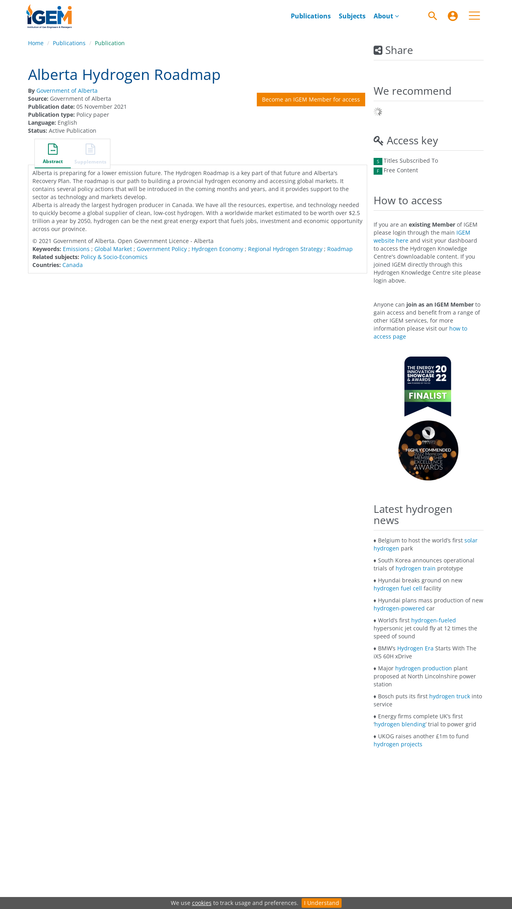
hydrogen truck (449, 696)
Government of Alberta (67, 90)
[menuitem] (453, 16)
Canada (72, 265)
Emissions (76, 249)
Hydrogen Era (415, 648)
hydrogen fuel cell (398, 588)
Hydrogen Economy (217, 249)
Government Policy (162, 249)
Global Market (113, 249)
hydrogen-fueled (433, 620)
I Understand (321, 903)
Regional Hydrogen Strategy (285, 249)
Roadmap (340, 249)
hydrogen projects (398, 744)
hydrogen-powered (399, 608)
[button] (53, 155)
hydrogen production (423, 668)
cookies (202, 903)
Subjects (352, 16)
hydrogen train (416, 568)
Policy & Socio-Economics (114, 257)
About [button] (386, 16)
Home (36, 43)
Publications (311, 16)
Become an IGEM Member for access (311, 99)
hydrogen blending (400, 724)
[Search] (433, 16)
